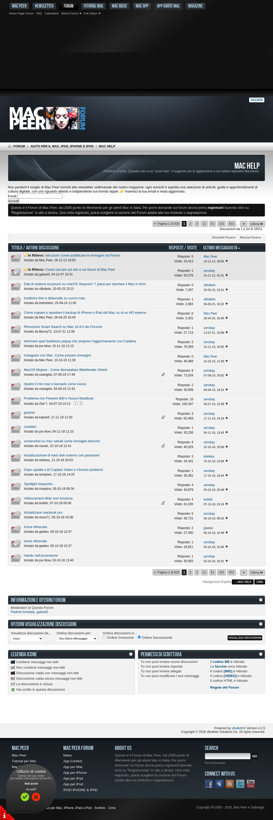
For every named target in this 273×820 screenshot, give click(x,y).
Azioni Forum (69, 13)
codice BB (221, 662)
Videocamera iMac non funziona (48, 498)
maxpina (45, 489)
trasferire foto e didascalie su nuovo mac (54, 298)
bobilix (43, 503)
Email (12, 196)
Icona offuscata (35, 527)
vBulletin (45, 289)
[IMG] (228, 671)
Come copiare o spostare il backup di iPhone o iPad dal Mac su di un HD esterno (85, 313)
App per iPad (73, 778)
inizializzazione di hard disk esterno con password (61, 455)
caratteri (30, 427)
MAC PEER (19, 5)
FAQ (39, 13)
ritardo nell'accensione (41, 555)
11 (204, 224)
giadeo (44, 532)
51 (212, 224)
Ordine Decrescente (155, 637)
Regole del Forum (224, 687)
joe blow (44, 346)
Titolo (17, 247)
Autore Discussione (42, 247)
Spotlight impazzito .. (39, 484)
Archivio (100, 808)
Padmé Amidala (23, 612)
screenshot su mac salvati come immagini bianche (62, 441)
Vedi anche (31, 783)
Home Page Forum (21, 13)
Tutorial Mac (93, 5)
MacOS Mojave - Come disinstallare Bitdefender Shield (65, 370)
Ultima (256, 224)
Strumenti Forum (223, 237)
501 (231, 224)
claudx (43, 446)
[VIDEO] (230, 676)
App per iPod (73, 784)
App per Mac (73, 767)
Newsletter (44, 5)
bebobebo (46, 303)
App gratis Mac (168, 5)
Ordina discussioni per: (73, 633)
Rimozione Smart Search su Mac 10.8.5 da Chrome (63, 327)
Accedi (257, 100)
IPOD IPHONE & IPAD (80, 790)
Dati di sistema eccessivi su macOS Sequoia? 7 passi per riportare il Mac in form (85, 284)
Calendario (52, 13)
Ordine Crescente (118, 637)
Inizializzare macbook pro (43, 512)
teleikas (44, 460)
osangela (45, 374)
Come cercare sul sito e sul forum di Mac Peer (80, 269)
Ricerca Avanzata (215, 763)
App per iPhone (75, 773)
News (67, 755)
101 (221, 224)
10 (191, 399)
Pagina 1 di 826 (168, 224)
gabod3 (44, 274)
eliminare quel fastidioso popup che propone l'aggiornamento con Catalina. (80, 341)
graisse (29, 412)
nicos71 (44, 517)
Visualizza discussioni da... (31, 633)
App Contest (72, 761)
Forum (69, 5)
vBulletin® (239, 728)
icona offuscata (35, 541)
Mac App (142, 5)
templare (45, 474)
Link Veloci (90, 13)
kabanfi (44, 417)
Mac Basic (119, 5)
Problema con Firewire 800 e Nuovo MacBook (58, 398)
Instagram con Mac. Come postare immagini (57, 355)
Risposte (176, 247)
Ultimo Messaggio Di (221, 247)
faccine (221, 666)
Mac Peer (45, 260)
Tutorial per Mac (24, 761)
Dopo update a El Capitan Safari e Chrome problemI (63, 470)
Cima (259, 582)
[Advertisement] (136, 56)
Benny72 (45, 331)
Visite (192, 247)
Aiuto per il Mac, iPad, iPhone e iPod (62, 146)
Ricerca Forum (249, 237)
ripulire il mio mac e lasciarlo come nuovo (55, 384)
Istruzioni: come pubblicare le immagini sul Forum (82, 255)
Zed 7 (43, 404)
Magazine (195, 5)
